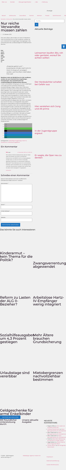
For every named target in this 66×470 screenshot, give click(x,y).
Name (3, 204)
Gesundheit (22, 15)
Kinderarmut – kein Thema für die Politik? (16, 256)
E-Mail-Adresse (5, 211)
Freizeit (47, 15)
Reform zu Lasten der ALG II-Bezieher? (15, 300)
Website (3, 217)
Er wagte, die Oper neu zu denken (48, 156)
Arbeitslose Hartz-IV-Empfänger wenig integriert (48, 300)
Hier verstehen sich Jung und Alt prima (47, 107)
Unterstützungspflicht (14, 142)
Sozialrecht (4, 142)
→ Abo (36, 2)
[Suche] (36, 24)
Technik (31, 15)
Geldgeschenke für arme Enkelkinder (16, 412)
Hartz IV (24, 140)
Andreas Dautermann (53, 429)
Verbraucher (12, 15)
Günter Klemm (51, 445)
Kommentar (4, 183)
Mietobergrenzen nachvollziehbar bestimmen (48, 376)
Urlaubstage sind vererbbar (15, 374)
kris (7, 152)
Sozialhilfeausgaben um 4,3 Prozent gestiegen (17, 338)
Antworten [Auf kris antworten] (8, 170)
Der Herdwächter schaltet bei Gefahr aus (48, 83)
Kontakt (12, 2)
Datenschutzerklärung (53, 460)
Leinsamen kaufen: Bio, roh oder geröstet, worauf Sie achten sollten (49, 55)
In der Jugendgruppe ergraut (46, 132)
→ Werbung (44, 2)
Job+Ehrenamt (57, 15)
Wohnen (39, 15)
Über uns (4, 2)
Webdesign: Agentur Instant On (32, 455)
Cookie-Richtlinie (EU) (53, 464)
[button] (5, 124)
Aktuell (4, 15)
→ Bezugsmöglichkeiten (24, 2)
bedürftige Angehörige (15, 140)
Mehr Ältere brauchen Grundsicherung (47, 338)
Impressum (50, 456)
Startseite (3, 19)
